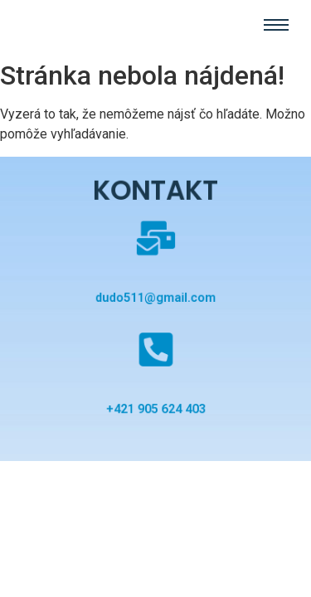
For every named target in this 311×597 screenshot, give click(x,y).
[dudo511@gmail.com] (155, 243)
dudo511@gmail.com (155, 297)
